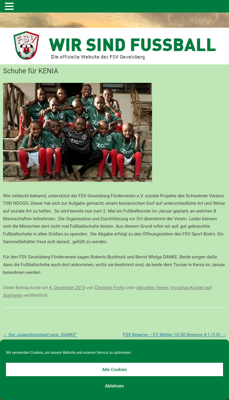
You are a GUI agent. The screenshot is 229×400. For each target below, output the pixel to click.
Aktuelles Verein (152, 287)
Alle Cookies (114, 369)
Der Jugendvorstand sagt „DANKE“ (40, 334)
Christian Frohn (110, 287)
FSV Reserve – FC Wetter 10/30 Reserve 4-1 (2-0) (174, 334)
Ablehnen (114, 386)
